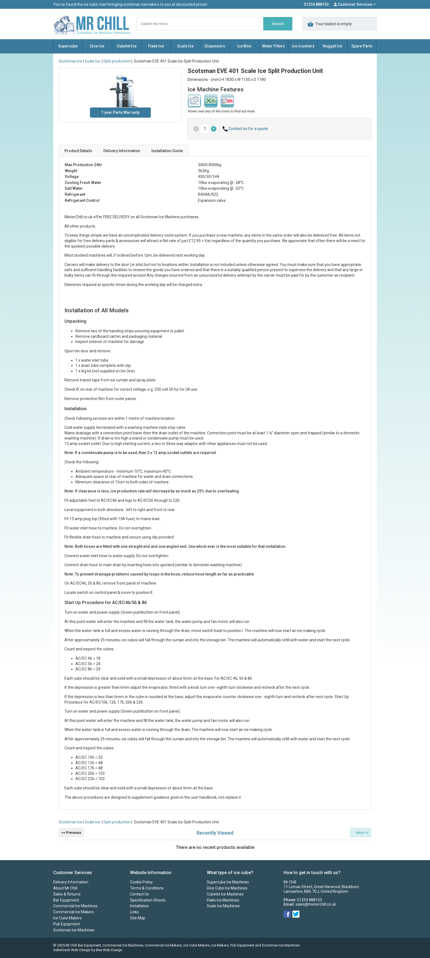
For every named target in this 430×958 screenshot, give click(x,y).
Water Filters (273, 46)
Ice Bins (244, 46)
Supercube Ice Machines (228, 882)
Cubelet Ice (127, 46)
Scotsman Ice (70, 61)
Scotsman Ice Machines (73, 930)
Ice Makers (220, 945)
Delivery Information (121, 151)
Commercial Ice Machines (75, 906)
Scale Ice (185, 46)
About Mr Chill (65, 888)
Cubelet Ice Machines (225, 894)
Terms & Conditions (147, 888)
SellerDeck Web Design (71, 950)
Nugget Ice (332, 46)
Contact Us (139, 894)
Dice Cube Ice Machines (227, 888)
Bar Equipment (66, 900)
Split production (117, 61)
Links (134, 912)
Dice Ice (97, 46)
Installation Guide (167, 151)
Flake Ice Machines (223, 900)
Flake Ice (156, 46)
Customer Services (355, 4)
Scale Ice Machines (223, 906)
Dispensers (215, 46)
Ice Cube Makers (67, 918)
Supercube (68, 46)
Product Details (78, 151)
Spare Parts (361, 46)
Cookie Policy (141, 882)
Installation (139, 906)
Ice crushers (303, 46)
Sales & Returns (67, 894)
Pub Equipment (66, 924)
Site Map (137, 918)
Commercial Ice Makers (73, 912)
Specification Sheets (148, 900)
